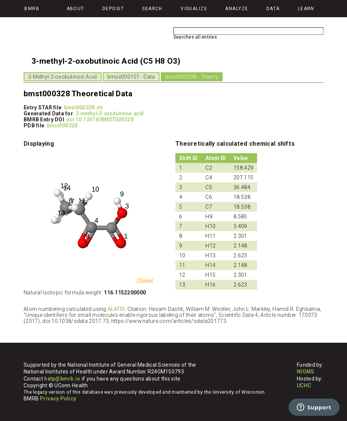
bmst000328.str (83, 107)
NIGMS (305, 372)
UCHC (304, 385)
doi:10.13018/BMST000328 (99, 119)
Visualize (194, 8)
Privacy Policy (58, 399)
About (75, 8)
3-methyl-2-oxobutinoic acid (110, 113)
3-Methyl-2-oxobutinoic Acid (62, 77)
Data (273, 8)
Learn (306, 8)
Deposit (113, 8)
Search (152, 8)
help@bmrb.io (62, 379)
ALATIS (116, 309)
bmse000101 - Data (131, 77)
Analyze (236, 8)
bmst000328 (62, 125)
